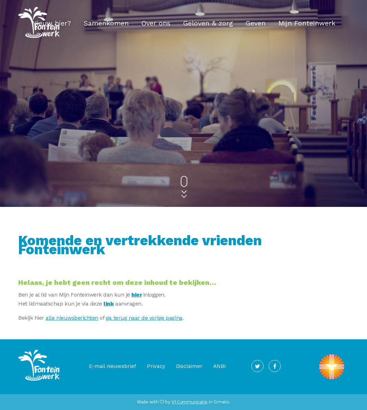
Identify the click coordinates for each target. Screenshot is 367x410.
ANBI (219, 366)
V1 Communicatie (189, 401)
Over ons (155, 23)
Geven (256, 23)
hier (136, 294)
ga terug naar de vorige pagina (144, 317)
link (108, 303)
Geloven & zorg (208, 23)
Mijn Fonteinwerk (306, 23)
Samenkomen (106, 23)
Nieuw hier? (51, 23)
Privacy (156, 366)
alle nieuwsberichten (72, 317)
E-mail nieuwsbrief (112, 366)
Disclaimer (189, 366)
